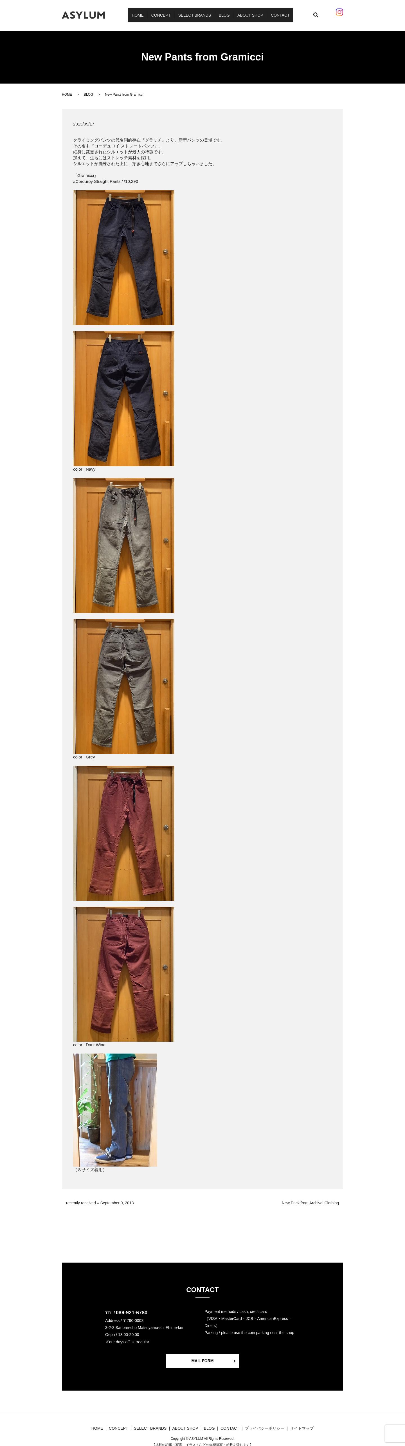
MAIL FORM (202, 1355)
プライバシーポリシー (264, 1423)
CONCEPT (165, 12)
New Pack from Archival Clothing (310, 1197)
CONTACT (271, 12)
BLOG (222, 12)
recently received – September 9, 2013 (100, 1197)
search (309, 12)
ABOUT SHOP (245, 12)
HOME (146, 12)
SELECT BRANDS (196, 12)
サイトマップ (302, 1423)
